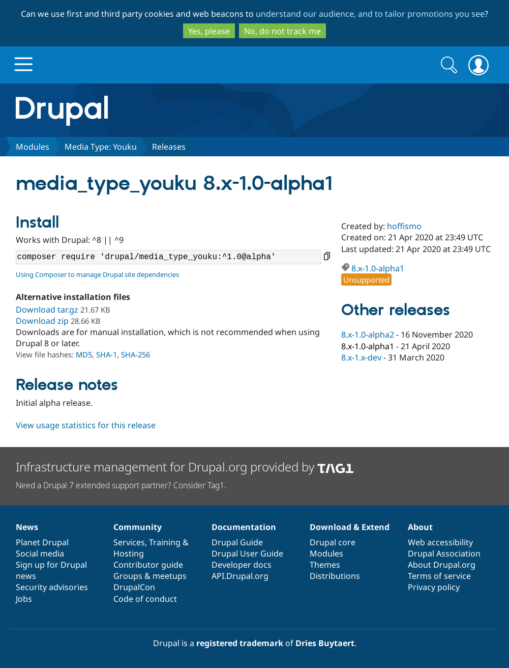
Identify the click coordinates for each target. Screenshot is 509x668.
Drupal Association (444, 553)
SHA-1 (106, 354)
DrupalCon (134, 587)
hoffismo (404, 226)
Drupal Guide (237, 542)
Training (165, 542)
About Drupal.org (441, 564)
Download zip (42, 320)
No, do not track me (282, 31)
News (27, 527)
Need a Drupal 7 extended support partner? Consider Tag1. (121, 485)
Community (137, 527)
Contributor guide (148, 564)
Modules (32, 146)
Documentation (244, 527)
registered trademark (239, 643)
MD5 (84, 354)
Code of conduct (145, 598)
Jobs (24, 598)
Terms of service (439, 575)
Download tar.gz (47, 309)
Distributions (335, 575)
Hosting (128, 553)
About (420, 527)
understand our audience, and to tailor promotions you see (370, 13)
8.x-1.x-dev (361, 357)
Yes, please (209, 31)
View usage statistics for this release (86, 425)
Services (129, 542)
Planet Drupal (42, 542)
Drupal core (332, 542)
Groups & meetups (150, 575)
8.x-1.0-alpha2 (367, 334)
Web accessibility (440, 542)
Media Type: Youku (101, 146)
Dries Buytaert (324, 643)
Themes (325, 564)
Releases (169, 146)
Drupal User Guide (247, 553)
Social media (40, 553)
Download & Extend (350, 527)
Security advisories (52, 587)
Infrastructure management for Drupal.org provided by (185, 466)
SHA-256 (135, 354)
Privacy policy (434, 587)
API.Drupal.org (240, 575)
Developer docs (242, 564)
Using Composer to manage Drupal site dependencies (97, 274)
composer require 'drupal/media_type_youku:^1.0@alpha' (168, 257)
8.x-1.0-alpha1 (377, 268)
